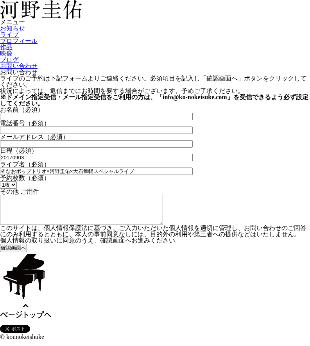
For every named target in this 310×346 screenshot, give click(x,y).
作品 (6, 47)
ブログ (9, 59)
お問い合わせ (19, 65)
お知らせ (12, 28)
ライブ (9, 34)
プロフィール (19, 40)
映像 (6, 53)
